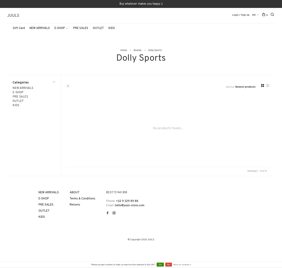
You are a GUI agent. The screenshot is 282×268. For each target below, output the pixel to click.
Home (123, 50)
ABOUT (74, 192)
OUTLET (98, 28)
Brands (138, 50)
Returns (75, 205)
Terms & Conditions (82, 199)
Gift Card (19, 28)
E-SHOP (59, 28)
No (168, 264)
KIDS (111, 28)
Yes (160, 264)
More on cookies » (182, 264)
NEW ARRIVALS (39, 28)
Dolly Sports (155, 50)
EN (254, 15)
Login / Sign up (240, 15)
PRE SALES (80, 28)
